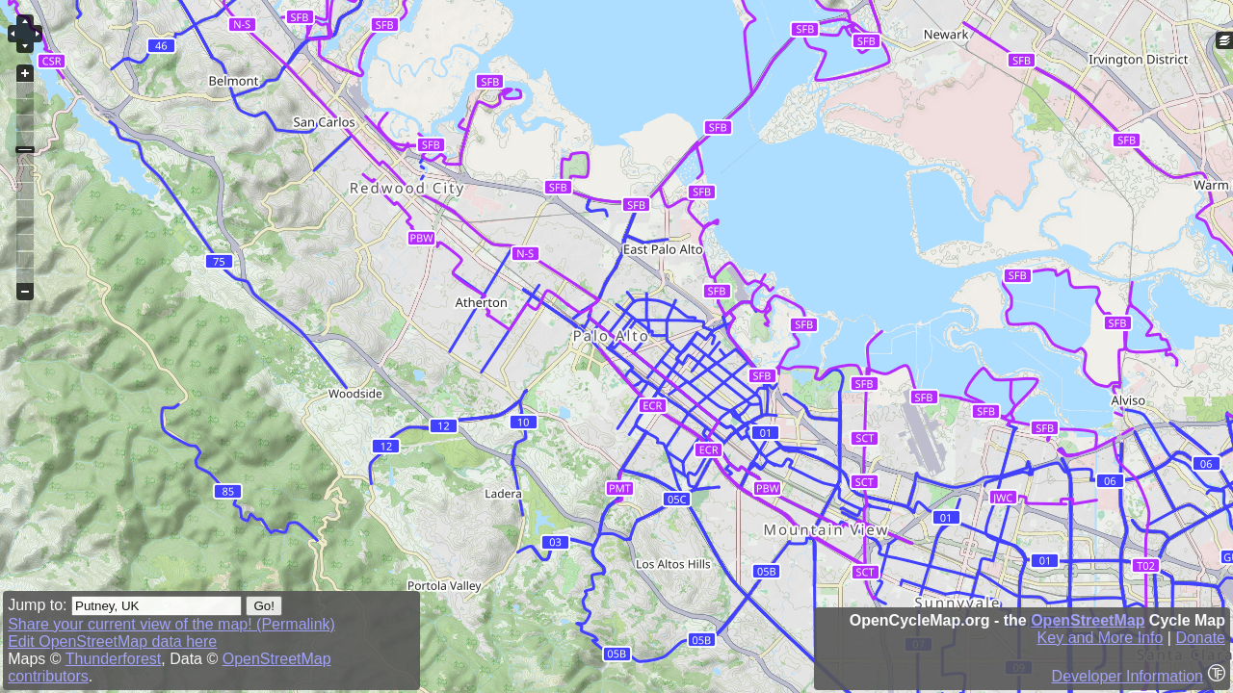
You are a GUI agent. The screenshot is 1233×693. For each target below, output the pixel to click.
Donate (1200, 637)
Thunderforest (114, 659)
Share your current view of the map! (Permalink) (171, 624)
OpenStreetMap (1087, 620)
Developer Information (1127, 676)
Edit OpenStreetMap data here (112, 641)
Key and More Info (1100, 637)
